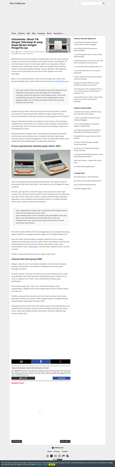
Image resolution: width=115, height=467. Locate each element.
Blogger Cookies (42, 464)
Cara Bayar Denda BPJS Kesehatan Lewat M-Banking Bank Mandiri (88, 155)
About (49, 451)
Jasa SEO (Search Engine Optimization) (87, 181)
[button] (21, 361)
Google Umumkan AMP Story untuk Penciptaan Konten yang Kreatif (86, 84)
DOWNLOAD (57, 448)
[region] (57, 18)
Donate (61, 378)
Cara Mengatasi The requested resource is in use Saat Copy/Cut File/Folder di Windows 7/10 (88, 91)
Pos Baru (16, 441)
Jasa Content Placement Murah (85, 185)
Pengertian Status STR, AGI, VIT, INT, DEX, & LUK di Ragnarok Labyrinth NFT (88, 62)
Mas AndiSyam (17, 3)
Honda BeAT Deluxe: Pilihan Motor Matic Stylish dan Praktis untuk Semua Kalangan (88, 99)
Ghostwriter (33, 247)
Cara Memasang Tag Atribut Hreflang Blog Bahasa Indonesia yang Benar (87, 131)
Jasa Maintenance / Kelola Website (86, 177)
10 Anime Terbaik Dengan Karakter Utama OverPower (86, 143)
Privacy (57, 451)
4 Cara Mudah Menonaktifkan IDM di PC (88, 67)
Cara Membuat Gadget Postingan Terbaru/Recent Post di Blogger (86, 43)
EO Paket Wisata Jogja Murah (84, 166)
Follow (23, 378)
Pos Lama (65, 441)
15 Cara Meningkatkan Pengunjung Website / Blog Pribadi (86, 125)
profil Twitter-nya (61, 81)
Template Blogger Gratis (82, 189)
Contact (65, 451)
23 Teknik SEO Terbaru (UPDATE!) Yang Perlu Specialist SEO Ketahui (87, 113)
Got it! (52, 464)
